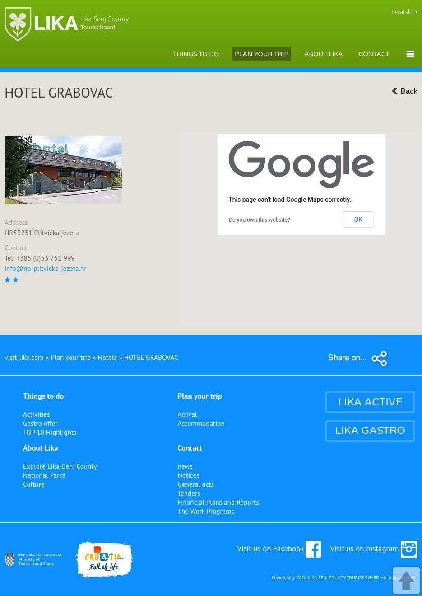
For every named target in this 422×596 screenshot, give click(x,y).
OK (358, 219)
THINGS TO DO (196, 54)
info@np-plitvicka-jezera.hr (45, 268)
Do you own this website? (259, 220)
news (185, 465)
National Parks (44, 475)
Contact (189, 448)
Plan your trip (199, 396)
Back (404, 91)
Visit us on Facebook (279, 549)
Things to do (43, 396)
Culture (33, 484)
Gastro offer (40, 423)
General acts (195, 484)
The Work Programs (205, 511)
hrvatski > (404, 12)
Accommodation (200, 423)
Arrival (187, 414)
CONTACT (374, 54)
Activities (36, 414)
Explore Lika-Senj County (60, 465)
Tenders (188, 493)
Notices (188, 475)
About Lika (40, 448)
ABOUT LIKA (323, 54)
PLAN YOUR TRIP (261, 54)
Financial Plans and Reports (218, 502)
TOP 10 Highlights (49, 432)
